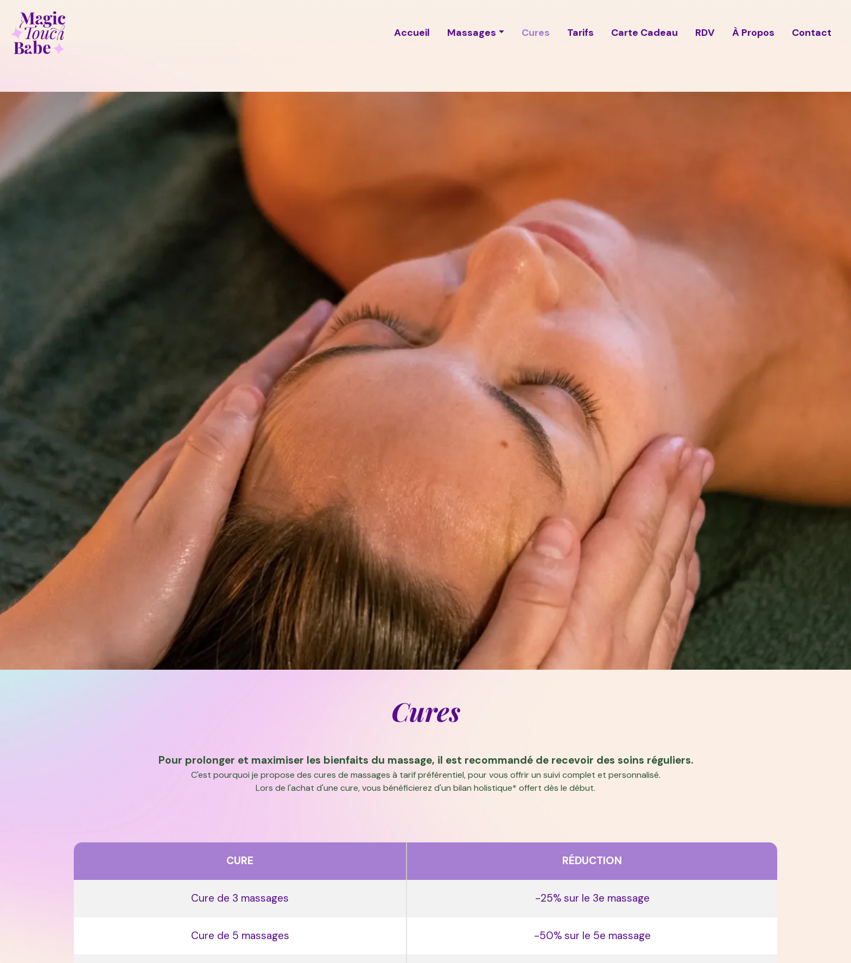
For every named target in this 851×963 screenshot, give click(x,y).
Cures (536, 32)
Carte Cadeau (644, 32)
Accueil (412, 32)
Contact (811, 32)
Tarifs (580, 32)
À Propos (753, 32)
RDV (705, 32)
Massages (471, 32)
